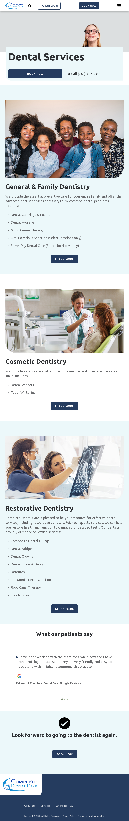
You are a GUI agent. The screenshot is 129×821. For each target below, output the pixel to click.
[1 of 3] (62, 699)
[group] (64, 139)
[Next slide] (122, 672)
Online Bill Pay (64, 805)
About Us (29, 805)
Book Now (89, 5)
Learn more (64, 259)
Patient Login (49, 5)
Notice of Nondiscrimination (91, 816)
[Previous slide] (6, 672)
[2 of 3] (64, 699)
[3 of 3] (67, 699)
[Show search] (30, 5)
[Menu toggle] (119, 6)
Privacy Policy (69, 816)
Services (46, 805)
